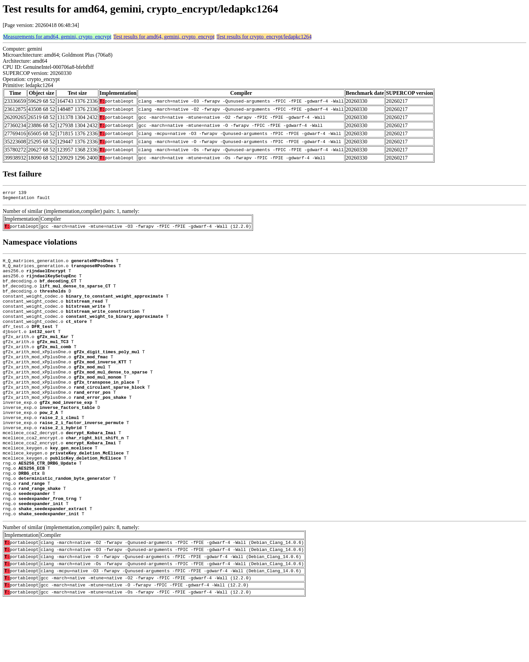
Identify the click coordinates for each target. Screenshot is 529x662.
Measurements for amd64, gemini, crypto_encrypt (57, 36)
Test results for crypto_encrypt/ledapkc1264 (264, 36)
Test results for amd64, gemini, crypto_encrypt (164, 36)
